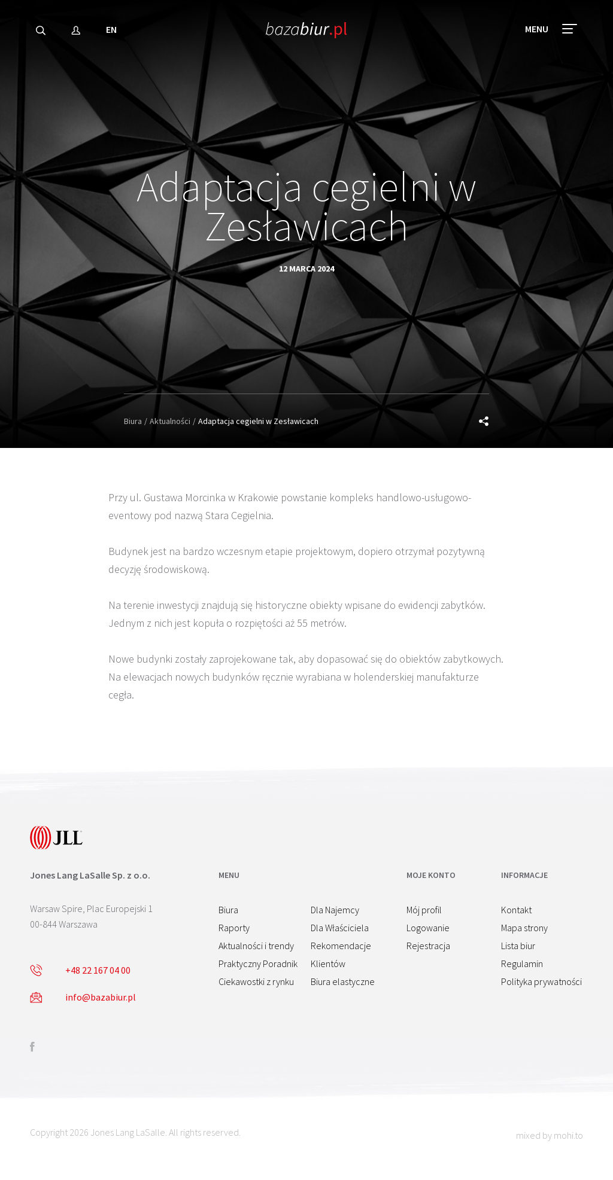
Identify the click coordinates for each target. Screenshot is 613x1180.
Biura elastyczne (343, 981)
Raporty (234, 928)
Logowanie (428, 928)
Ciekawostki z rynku (256, 981)
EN (111, 32)
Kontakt (516, 910)
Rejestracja (428, 946)
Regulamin (522, 963)
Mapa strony (524, 928)
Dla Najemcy (335, 910)
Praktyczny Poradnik (258, 963)
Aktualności (170, 421)
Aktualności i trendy (256, 946)
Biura (133, 421)
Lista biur (518, 946)
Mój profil (424, 910)
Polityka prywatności (541, 981)
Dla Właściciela (340, 928)
